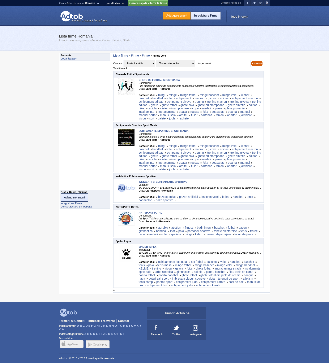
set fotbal (197, 261)
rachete (184, 118)
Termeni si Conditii (72, 321)
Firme (135, 55)
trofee (254, 231)
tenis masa (164, 265)
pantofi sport (164, 282)
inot (172, 231)
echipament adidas (151, 101)
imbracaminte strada (228, 268)
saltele (198, 272)
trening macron (217, 101)
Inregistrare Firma (205, 15)
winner (245, 95)
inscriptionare (180, 108)
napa (142, 278)
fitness (189, 227)
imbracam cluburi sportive (189, 278)
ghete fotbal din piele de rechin (220, 275)
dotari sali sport (158, 278)
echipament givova (179, 101)
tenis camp (146, 282)
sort (151, 118)
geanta (232, 111)
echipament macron (245, 98)
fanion (220, 115)
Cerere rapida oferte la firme (148, 3)
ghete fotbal (169, 105)
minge (173, 95)
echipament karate (213, 282)
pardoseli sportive (198, 231)
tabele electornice (225, 231)
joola (172, 118)
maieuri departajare (218, 234)
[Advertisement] (76, 126)
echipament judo (187, 282)
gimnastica (146, 231)
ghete (154, 105)
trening (199, 101)
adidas (224, 98)
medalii (206, 108)
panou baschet (215, 272)
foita (205, 111)
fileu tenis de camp (241, 272)
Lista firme (120, 55)
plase (218, 108)
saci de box (236, 282)
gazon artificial (188, 196)
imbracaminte (166, 111)
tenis (250, 196)
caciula (152, 108)
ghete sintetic (236, 105)
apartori (232, 115)
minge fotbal (188, 95)
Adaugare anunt (176, 15)
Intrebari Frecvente (101, 321)
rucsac (194, 111)
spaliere (176, 234)
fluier (194, 115)
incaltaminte (146, 111)
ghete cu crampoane (210, 105)
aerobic (163, 227)
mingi (161, 95)
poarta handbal (168, 275)
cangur (248, 275)
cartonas (206, 115)
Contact (123, 321)
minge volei (229, 95)
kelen (198, 234)
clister (164, 108)
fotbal (225, 196)
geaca (183, 111)
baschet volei (210, 196)
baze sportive (167, 196)
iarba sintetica (164, 272)
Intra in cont (239, 16)
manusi (245, 111)
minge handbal (245, 265)
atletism (176, 227)
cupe (195, 108)
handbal (157, 98)
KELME (144, 268)
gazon (243, 227)
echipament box (157, 285)
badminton (145, 200)
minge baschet (209, 95)
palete (162, 118)
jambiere (246, 115)
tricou (142, 118)
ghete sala (187, 105)
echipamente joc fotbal (173, 261)
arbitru (183, 115)
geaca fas (218, 111)
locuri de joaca (243, 234)
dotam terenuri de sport (224, 278)
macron (199, 98)
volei (169, 98)
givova (212, 98)
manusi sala (168, 115)
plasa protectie (235, 108)
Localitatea (113, 3)
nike (141, 108)
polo (181, 231)
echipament (183, 98)
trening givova (239, 101)
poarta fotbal (147, 275)
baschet (144, 98)
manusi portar (148, 115)
